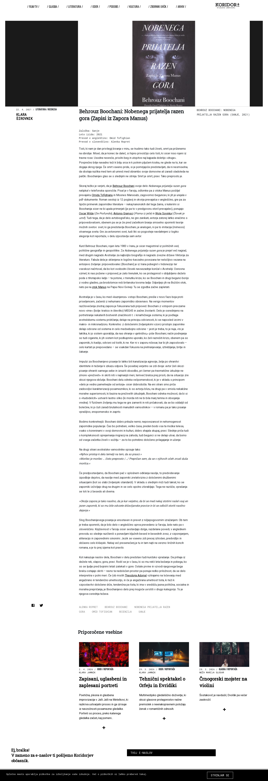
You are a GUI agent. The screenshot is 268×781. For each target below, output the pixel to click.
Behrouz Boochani (123, 186)
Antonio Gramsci (123, 213)
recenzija (125, 611)
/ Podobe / (114, 7)
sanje (142, 611)
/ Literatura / (75, 7)
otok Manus (99, 287)
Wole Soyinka (163, 213)
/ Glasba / (53, 7)
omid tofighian (102, 611)
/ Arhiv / (181, 7)
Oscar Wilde (86, 213)
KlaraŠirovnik (24, 116)
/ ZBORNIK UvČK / (158, 7)
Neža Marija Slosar (211, 672)
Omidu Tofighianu (102, 195)
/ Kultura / (134, 7)
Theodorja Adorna (135, 575)
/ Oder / (95, 7)
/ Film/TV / (33, 7)
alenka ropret (88, 607)
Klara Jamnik (87, 672)
